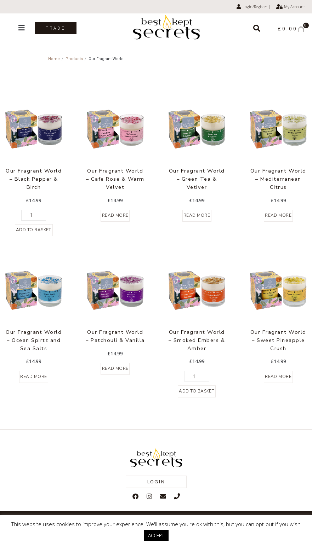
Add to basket (34, 230)
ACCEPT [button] (156, 535)
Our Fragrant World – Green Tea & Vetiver (196, 178)
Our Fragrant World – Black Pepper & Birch (33, 178)
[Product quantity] (33, 214)
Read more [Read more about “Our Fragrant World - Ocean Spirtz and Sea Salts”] (33, 376)
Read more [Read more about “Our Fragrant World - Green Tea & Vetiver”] (196, 215)
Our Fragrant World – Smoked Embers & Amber (197, 339)
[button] (21, 28)
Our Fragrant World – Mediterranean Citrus (278, 178)
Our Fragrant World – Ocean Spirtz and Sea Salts (33, 339)
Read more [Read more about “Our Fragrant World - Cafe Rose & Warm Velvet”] (115, 215)
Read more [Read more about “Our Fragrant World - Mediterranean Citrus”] (278, 215)
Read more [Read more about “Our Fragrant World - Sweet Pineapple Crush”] (278, 376)
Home (54, 59)
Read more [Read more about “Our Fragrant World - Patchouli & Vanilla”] (115, 368)
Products (74, 59)
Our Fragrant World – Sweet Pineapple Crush (278, 339)
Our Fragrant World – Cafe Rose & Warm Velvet (115, 178)
